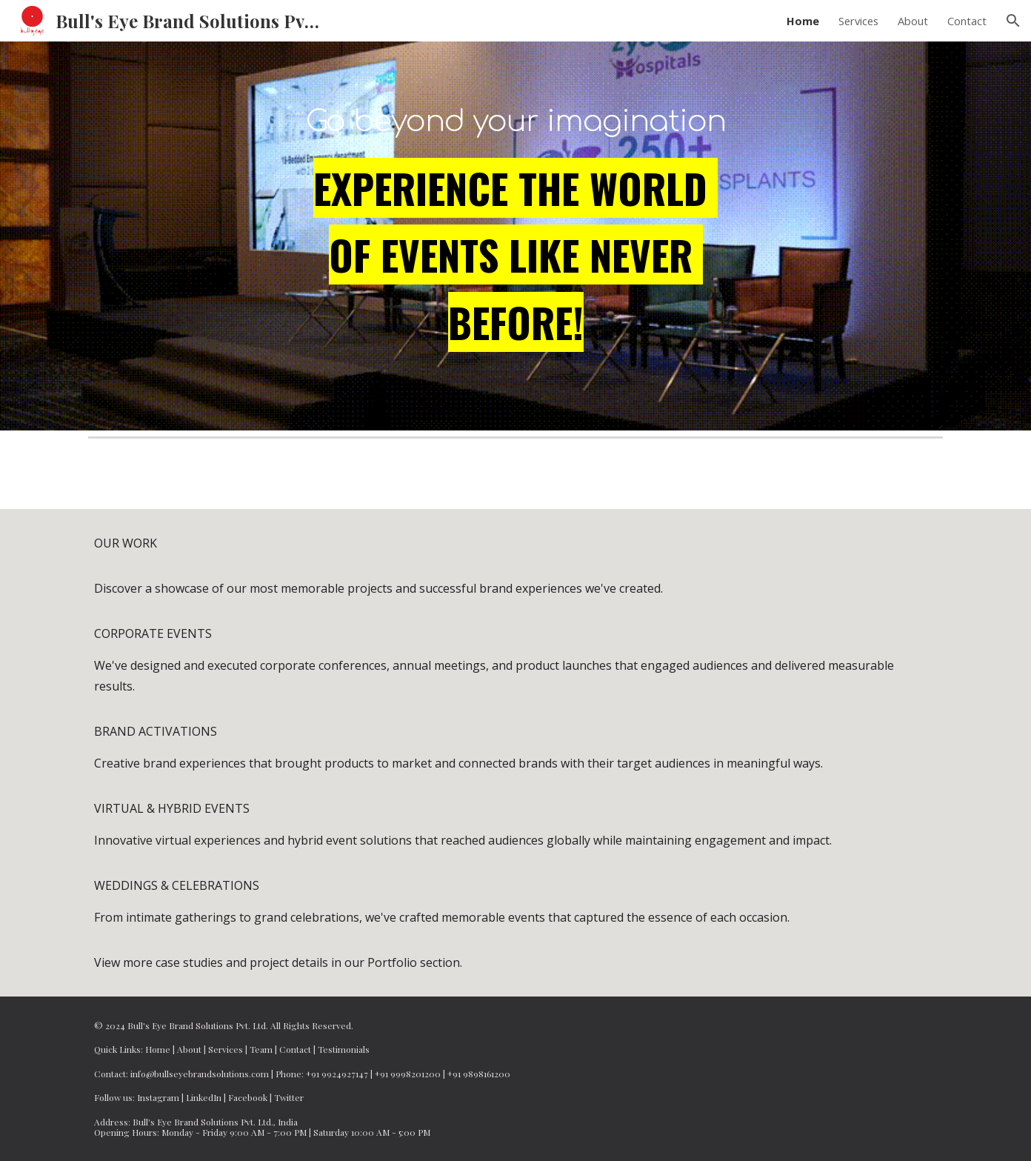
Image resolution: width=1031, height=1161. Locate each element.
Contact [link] (967, 20)
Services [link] (858, 20)
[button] (1013, 21)
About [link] (913, 20)
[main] (515, 116)
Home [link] (803, 20)
